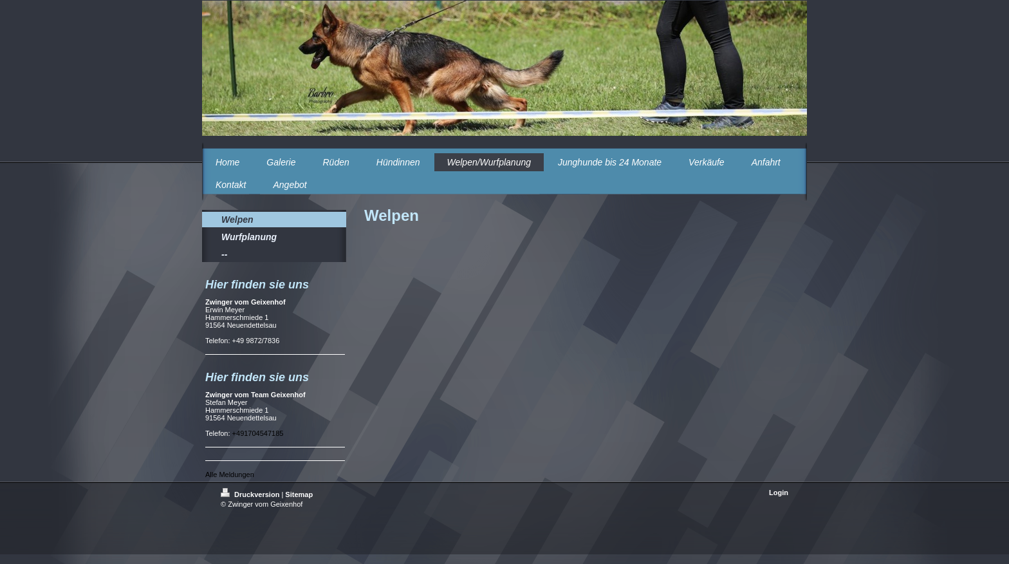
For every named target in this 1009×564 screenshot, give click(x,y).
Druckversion (251, 494)
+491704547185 (258, 433)
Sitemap (299, 494)
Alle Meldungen (229, 474)
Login (778, 492)
